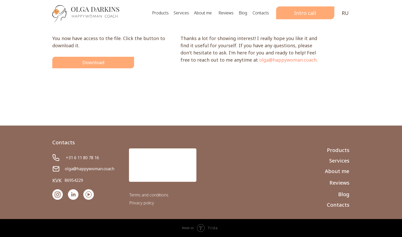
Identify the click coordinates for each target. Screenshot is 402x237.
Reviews (226, 13)
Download (93, 62)
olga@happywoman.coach (288, 60)
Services (181, 13)
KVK (57, 180)
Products (160, 13)
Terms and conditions (148, 195)
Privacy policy (141, 203)
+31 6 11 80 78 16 (82, 157)
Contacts (261, 13)
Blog (243, 13)
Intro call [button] (305, 13)
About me (203, 13)
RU (345, 13)
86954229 (74, 180)
